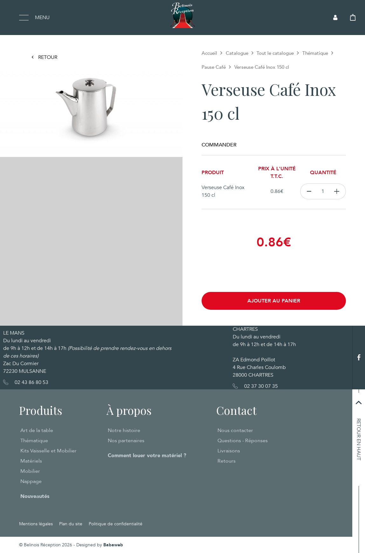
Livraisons (228, 450)
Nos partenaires (126, 440)
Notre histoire (124, 430)
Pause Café (214, 67)
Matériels (31, 460)
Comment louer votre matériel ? (147, 455)
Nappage (31, 481)
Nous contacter (235, 430)
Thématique (315, 53)
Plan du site (70, 524)
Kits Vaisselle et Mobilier (48, 450)
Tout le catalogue (275, 53)
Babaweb (113, 545)
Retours (226, 460)
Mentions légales (36, 524)
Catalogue (237, 53)
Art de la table (36, 430)
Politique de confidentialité (115, 524)
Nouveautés (34, 496)
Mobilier (30, 471)
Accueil (209, 53)
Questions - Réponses (242, 440)
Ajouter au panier (273, 300)
